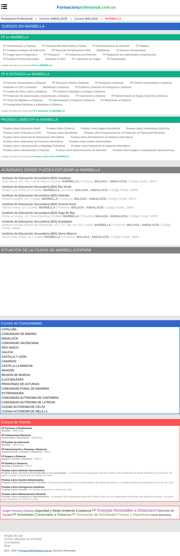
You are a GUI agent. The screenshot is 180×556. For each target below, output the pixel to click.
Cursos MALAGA (86, 18)
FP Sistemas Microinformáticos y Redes (64, 46)
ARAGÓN (7, 370)
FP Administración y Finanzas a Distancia (72, 100)
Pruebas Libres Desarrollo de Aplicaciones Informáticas (33, 137)
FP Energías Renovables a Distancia (122, 510)
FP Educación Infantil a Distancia (70, 82)
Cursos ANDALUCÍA (53, 18)
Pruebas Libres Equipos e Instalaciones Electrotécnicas (143, 150)
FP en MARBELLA (14, 37)
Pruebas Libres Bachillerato (62, 132)
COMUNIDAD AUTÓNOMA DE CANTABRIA (30, 397)
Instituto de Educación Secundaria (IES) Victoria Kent (39, 204)
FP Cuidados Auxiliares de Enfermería (24, 50)
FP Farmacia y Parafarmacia (16, 428)
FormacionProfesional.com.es (35, 550)
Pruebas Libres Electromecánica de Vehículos (81, 150)
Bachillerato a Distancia (56, 87)
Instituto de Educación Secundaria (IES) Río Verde (36, 186)
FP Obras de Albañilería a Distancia (23, 100)
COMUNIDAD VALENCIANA (19, 343)
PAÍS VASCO (10, 347)
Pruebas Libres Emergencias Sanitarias (22, 487)
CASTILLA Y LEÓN (13, 356)
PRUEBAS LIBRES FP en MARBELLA (29, 119)
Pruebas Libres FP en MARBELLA (51, 156)
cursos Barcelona (160, 514)
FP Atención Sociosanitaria (131, 50)
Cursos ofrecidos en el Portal (23, 539)
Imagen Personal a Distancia (18, 510)
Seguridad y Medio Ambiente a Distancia (63, 510)
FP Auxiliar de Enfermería (15, 442)
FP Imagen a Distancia (13, 456)
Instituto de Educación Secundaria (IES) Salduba (35, 195)
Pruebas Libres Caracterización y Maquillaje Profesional (34, 145)
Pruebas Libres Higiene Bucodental (100, 128)
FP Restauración (116, 59)
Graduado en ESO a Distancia (20, 87)
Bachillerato (103, 50)
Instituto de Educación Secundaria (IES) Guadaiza (36, 178)
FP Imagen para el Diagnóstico (20, 54)
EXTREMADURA (12, 393)
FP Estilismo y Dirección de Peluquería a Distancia (103, 87)
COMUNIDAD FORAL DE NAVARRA (25, 388)
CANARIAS (8, 361)
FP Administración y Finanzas (19, 46)
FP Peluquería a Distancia (109, 82)
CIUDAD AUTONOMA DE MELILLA (24, 411)
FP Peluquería (52, 54)
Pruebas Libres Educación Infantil (21, 128)
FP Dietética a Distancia (14, 463)
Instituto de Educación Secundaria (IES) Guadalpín (37, 221)
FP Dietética (142, 46)
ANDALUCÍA (9, 338)
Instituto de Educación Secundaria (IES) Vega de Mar (38, 212)
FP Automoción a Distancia (90, 95)
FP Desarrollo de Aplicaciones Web (71, 50)
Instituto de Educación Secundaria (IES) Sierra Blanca (39, 233)
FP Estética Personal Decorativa (21, 59)
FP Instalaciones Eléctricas (16, 435)
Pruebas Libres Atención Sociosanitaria (22, 470)
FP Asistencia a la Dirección (81, 54)
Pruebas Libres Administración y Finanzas (26, 150)
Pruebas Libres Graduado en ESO (22, 132)
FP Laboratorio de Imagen (86, 59)
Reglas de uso (13, 535)
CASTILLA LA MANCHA (17, 365)
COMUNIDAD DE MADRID (19, 334)
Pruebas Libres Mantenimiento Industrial (23, 494)
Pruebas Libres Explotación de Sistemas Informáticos (100, 145)
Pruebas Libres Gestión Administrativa (90, 141)
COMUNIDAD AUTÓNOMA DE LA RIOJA (28, 402)
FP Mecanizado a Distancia (116, 100)
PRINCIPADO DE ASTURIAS (20, 384)
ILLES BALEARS (12, 379)
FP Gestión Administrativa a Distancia (151, 82)
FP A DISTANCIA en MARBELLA (25, 74)
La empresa (12, 542)
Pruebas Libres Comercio (61, 128)
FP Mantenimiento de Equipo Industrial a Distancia (139, 95)
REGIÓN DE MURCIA (15, 375)
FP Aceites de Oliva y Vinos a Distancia (25, 91)
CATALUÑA (9, 329)
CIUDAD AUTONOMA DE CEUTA (23, 406)
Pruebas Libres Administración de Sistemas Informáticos (101, 137)
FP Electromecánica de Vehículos (111, 46)
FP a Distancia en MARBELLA (49, 111)
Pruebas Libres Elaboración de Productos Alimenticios (33, 141)
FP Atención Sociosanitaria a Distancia (24, 82)
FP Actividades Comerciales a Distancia (41, 514)
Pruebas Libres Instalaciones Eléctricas (147, 128)
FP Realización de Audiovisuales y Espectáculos (129, 54)
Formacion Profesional (17, 18)
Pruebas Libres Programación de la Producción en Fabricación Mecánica (124, 132)
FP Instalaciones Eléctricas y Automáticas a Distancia (32, 104)
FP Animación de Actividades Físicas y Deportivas (110, 515)
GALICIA (7, 352)
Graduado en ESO (55, 59)
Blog (7, 545)
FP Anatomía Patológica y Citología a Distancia (79, 91)
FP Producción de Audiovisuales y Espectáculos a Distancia (36, 95)
